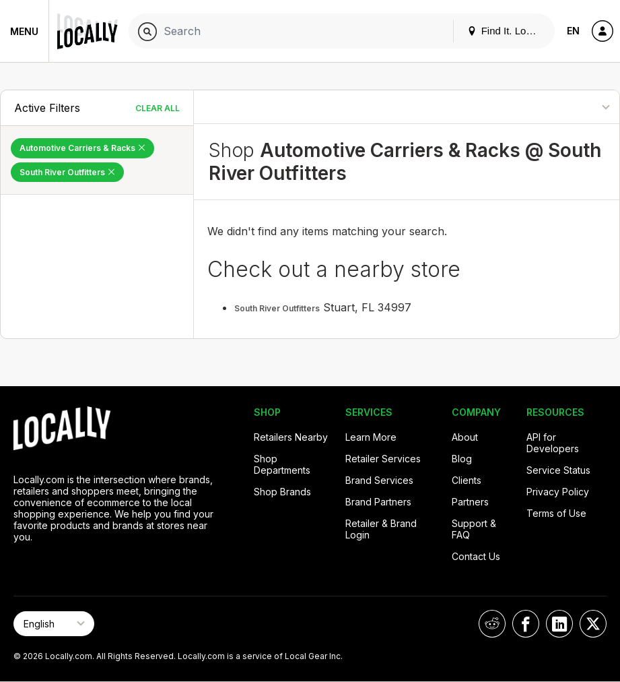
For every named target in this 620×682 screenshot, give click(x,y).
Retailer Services (383, 458)
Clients (466, 480)
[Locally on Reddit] (492, 624)
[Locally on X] (593, 624)
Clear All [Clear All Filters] (157, 108)
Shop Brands (282, 491)
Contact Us (476, 556)
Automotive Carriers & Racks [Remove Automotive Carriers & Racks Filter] (82, 148)
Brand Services (379, 480)
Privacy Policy (557, 491)
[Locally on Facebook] (525, 624)
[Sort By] (557, 106)
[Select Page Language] (53, 623)
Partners (470, 501)
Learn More (371, 437)
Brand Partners (378, 501)
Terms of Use (556, 513)
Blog (462, 458)
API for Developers (552, 442)
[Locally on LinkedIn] (559, 624)
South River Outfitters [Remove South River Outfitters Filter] (67, 172)
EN (573, 30)
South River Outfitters (277, 308)
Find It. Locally (507, 30)
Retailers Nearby (291, 437)
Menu (24, 31)
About (465, 437)
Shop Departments (282, 464)
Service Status (558, 470)
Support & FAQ (474, 529)
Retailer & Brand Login (381, 529)
